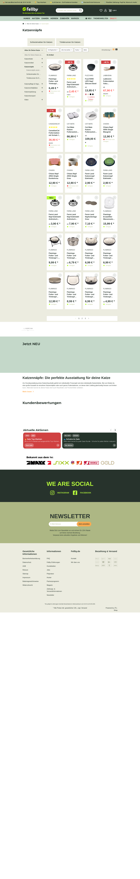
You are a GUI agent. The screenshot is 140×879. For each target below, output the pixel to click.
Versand (84, 608)
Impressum (26, 577)
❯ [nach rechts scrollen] (115, 430)
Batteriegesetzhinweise (31, 581)
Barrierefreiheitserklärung (31, 558)
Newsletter (50, 595)
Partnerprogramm (53, 581)
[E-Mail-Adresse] (63, 524)
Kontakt (73, 558)
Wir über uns (75, 562)
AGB (24, 566)
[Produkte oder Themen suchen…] (67, 10)
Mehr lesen (28, 392)
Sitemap (25, 574)
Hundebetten (51, 566)
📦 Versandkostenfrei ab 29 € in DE (17, 2)
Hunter (49, 577)
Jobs (48, 570)
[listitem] (42, 440)
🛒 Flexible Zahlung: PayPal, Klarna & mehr (120, 2)
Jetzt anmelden (84, 524)
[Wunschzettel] (101, 10)
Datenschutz (27, 562)
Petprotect (50, 574)
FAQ (48, 558)
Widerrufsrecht (28, 585)
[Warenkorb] (112, 10)
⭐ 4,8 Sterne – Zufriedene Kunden (64, 2)
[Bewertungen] (73, 79)
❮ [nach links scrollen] (111, 430)
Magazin (50, 585)
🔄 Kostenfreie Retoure (90, 2)
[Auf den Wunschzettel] (60, 62)
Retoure (25, 570)
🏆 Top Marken (40, 2)
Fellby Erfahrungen (53, 562)
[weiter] (88, 318)
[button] (105, 10)
